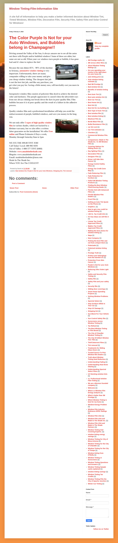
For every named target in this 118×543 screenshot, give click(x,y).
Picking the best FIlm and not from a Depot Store (97, 242)
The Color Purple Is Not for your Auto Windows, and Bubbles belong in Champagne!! (40, 42)
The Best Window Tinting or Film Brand (97, 329)
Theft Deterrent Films (96, 342)
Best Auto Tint (93, 94)
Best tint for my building (97, 108)
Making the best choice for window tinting (98, 232)
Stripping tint (57, 171)
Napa (90, 235)
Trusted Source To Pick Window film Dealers (97, 353)
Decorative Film (94, 154)
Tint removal (67, 171)
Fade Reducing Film (95, 173)
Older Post (74, 188)
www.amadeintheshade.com (29, 151)
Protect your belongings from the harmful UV (97, 256)
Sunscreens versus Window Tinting (95, 322)
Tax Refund (92, 326)
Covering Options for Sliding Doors (96, 147)
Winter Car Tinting (95, 484)
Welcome (91, 388)
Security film (93, 286)
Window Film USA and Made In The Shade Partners (96, 425)
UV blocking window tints (97, 374)
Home (44, 188)
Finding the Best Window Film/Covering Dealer (97, 186)
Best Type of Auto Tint (96, 111)
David (99, 43)
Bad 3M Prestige (94, 84)
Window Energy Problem (97, 405)
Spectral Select (93, 301)
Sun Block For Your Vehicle (98, 314)
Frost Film (92, 199)
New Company (93, 238)
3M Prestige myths (95, 60)
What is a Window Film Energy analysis (96, 392)
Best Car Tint (93, 100)
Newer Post (14, 188)
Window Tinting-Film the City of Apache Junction (97, 480)
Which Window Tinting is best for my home (97, 401)
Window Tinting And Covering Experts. (95, 431)
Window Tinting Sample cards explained (97, 468)
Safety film (92, 279)
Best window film (94, 113)
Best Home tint (93, 102)
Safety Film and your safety (98, 281)
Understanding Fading (96, 362)
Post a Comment (18, 183)
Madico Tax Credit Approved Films (95, 227)
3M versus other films (96, 63)
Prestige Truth (93, 253)
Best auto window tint (96, 97)
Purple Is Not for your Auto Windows (39, 171)
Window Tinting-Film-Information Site (33, 8)
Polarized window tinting (97, 248)
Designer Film (93, 157)
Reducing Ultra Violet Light (98, 269)
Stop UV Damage (94, 308)
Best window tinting (95, 116)
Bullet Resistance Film (96, 124)
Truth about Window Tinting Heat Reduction (97, 358)
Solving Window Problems (98, 296)
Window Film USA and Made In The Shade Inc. (97, 419)
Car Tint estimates (95, 130)
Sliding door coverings (96, 289)
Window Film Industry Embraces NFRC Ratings (97, 410)
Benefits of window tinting (98, 90)
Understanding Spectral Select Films (97, 370)
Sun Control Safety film (97, 318)
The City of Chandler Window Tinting (96, 334)
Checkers (91, 132)
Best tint (91, 105)
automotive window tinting (31, 71)
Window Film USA (95, 416)
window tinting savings (97, 472)
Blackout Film (93, 119)
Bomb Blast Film (94, 122)
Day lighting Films (95, 151)
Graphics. (91, 207)
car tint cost (92, 127)
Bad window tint (21, 171)
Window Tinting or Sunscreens (95, 459)
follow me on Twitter (101, 529)
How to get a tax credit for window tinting (98, 210)
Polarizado (92, 245)
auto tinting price (94, 77)
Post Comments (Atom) (29, 192)
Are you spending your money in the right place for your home (97, 72)
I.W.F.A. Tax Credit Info (96, 214)
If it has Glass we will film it (98, 217)
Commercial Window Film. (98, 135)
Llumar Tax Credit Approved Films (95, 222)
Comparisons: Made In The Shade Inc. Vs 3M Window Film (98, 142)
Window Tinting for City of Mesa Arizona (98, 440)
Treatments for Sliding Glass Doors (96, 349)
